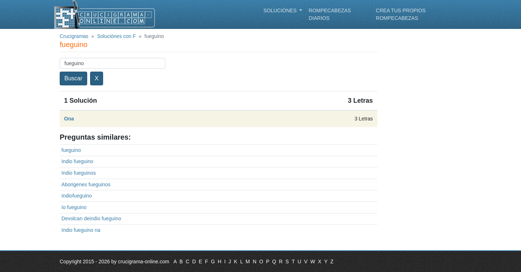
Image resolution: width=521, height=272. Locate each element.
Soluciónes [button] (280, 10)
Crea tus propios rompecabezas (400, 14)
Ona (69, 119)
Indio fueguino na (81, 230)
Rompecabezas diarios (330, 14)
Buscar (73, 78)
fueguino (71, 150)
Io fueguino (74, 207)
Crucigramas (74, 36)
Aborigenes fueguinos (86, 184)
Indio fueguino (77, 161)
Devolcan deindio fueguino (91, 218)
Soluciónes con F (116, 36)
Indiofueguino (77, 196)
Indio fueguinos (79, 173)
